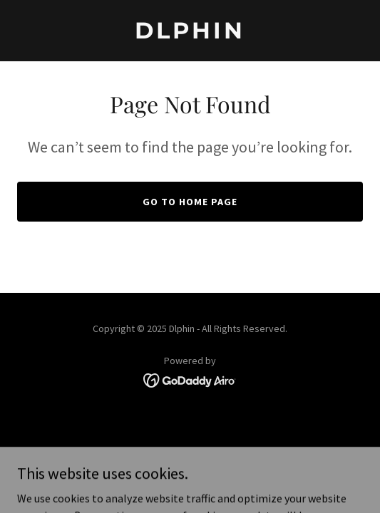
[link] (190, 34)
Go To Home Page (190, 201)
